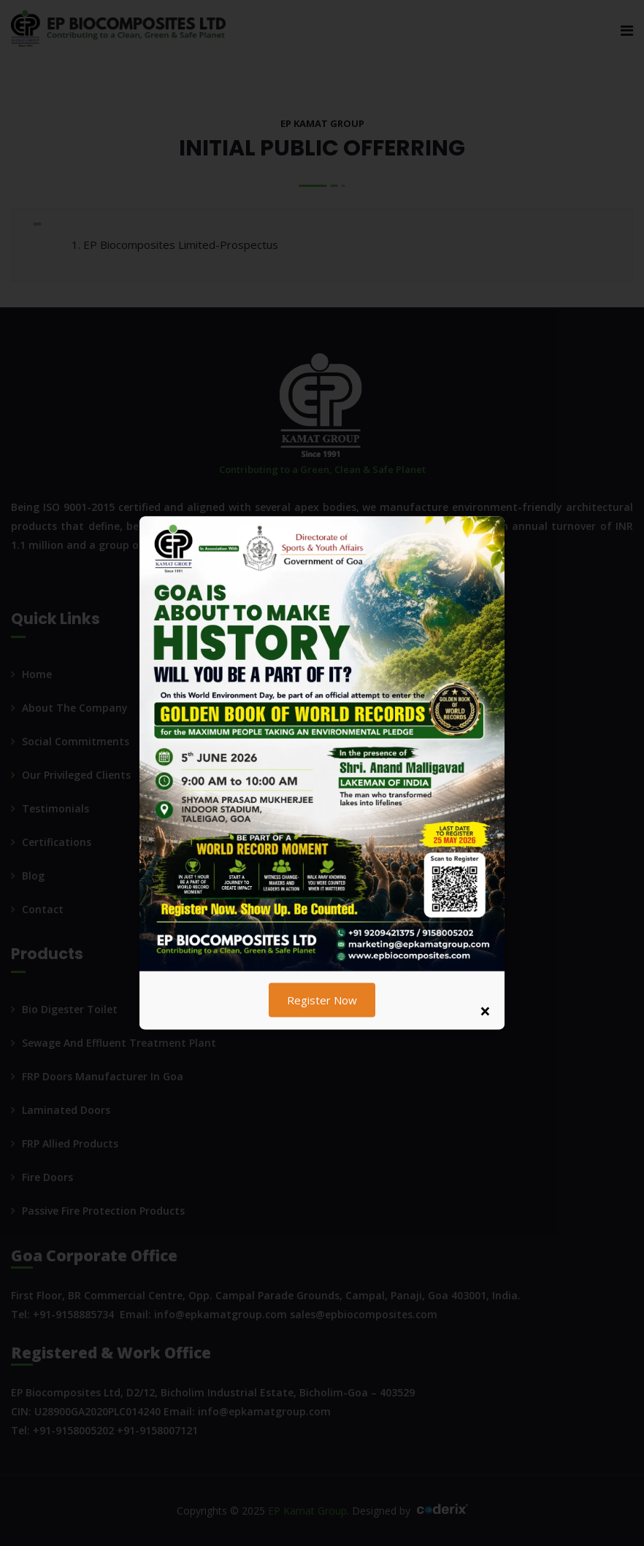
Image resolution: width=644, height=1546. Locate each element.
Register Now (322, 1000)
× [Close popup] (485, 1011)
